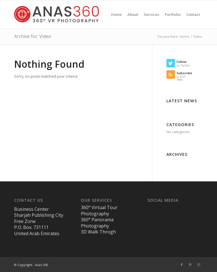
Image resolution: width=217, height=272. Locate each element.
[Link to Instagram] (198, 264)
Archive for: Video (32, 36)
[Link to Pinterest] (190, 264)
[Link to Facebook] (181, 264)
